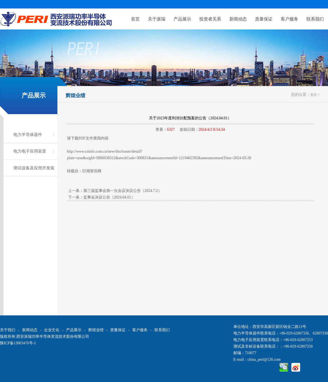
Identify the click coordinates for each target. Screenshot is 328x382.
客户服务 (289, 19)
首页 (135, 19)
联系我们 (315, 19)
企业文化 (51, 330)
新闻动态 (238, 19)
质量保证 (264, 19)
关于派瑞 (156, 19)
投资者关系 (210, 19)
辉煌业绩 (75, 95)
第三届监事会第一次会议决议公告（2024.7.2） (122, 191)
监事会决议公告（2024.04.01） (109, 197)
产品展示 (182, 19)
